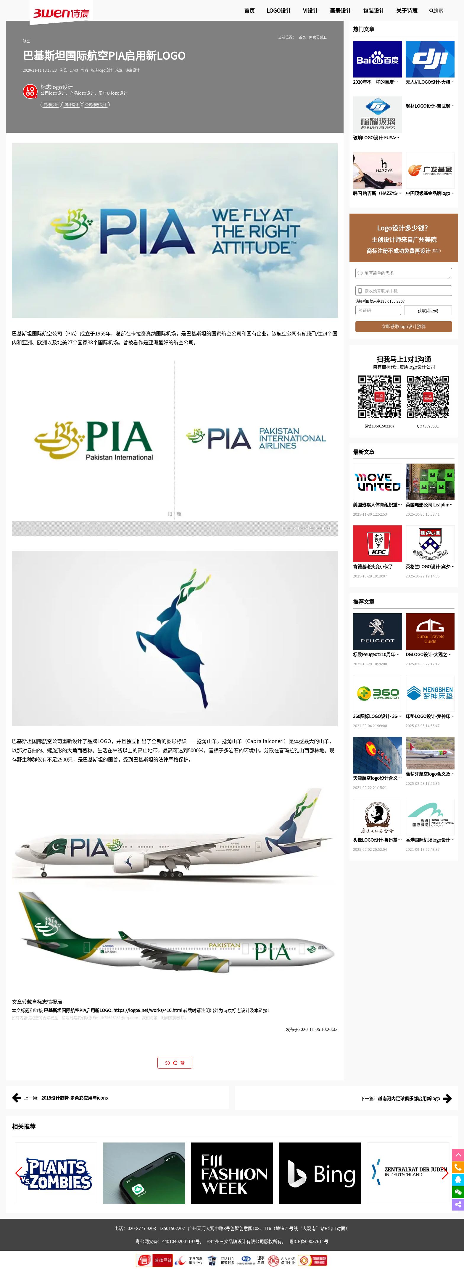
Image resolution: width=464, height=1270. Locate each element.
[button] (19, 1173)
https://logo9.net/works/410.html (147, 1010)
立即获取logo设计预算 (404, 326)
